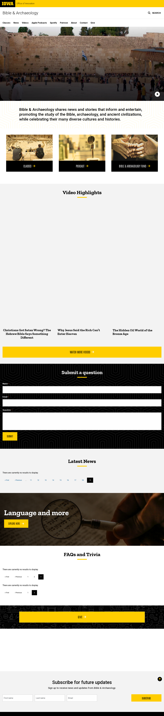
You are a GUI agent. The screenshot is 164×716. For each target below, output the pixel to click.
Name (5, 384)
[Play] (157, 94)
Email (5, 397)
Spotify (53, 23)
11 (32, 480)
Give (93, 23)
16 (69, 480)
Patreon (64, 23)
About (74, 23)
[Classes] (29, 148)
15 (61, 480)
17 (76, 480)
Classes (6, 23)
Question (7, 410)
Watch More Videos (82, 352)
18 (83, 480)
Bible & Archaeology (20, 13)
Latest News (82, 461)
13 (46, 480)
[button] (154, 13)
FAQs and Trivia (82, 554)
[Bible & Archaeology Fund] (134, 148)
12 (39, 480)
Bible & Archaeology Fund (134, 166)
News (16, 23)
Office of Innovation (25, 3)
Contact (84, 23)
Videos (25, 23)
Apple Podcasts (39, 23)
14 (54, 480)
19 (91, 481)
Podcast (82, 166)
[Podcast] (82, 148)
